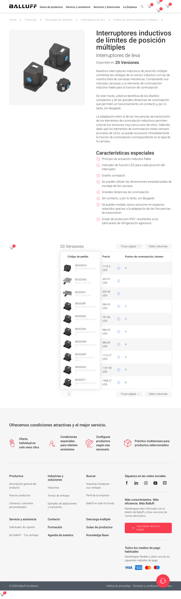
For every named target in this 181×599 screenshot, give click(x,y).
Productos (31, 19)
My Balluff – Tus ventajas (24, 535)
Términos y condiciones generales (152, 586)
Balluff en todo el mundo (100, 503)
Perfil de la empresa (97, 495)
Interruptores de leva (93, 19)
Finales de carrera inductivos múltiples (135, 19)
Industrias (53, 487)
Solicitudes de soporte (22, 527)
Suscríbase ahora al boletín (145, 528)
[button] (51, 7)
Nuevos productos (19, 495)
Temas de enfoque (58, 495)
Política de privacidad (118, 586)
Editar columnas (158, 246)
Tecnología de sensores (58, 19)
